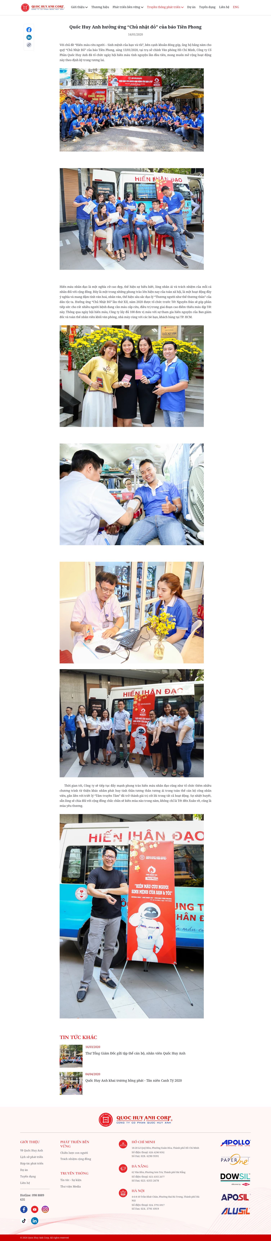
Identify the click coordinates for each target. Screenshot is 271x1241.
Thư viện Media (69, 1187)
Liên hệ (224, 7)
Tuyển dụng (207, 7)
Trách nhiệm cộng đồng (75, 1159)
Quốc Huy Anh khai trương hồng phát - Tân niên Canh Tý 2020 (133, 1080)
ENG (236, 7)
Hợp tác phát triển (33, 1163)
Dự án (191, 7)
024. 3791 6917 (154, 1208)
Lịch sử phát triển (32, 1157)
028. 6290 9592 (154, 1156)
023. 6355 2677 (154, 1180)
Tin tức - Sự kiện (70, 1180)
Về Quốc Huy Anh (32, 1150)
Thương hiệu (100, 7)
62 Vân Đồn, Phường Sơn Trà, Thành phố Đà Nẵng (158, 1176)
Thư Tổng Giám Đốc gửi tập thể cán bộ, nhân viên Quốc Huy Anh (135, 1053)
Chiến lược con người (73, 1153)
